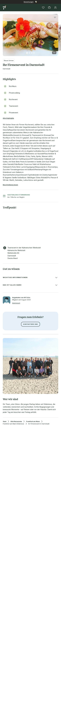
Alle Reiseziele (16, 421)
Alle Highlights (8, 118)
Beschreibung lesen (10, 185)
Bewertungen (29, 2)
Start (4, 421)
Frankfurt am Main (33, 421)
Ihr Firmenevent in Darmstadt (38, 424)
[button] (30, 33)
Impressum (16, 303)
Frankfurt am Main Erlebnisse (13, 424)
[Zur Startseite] (5, 7)
